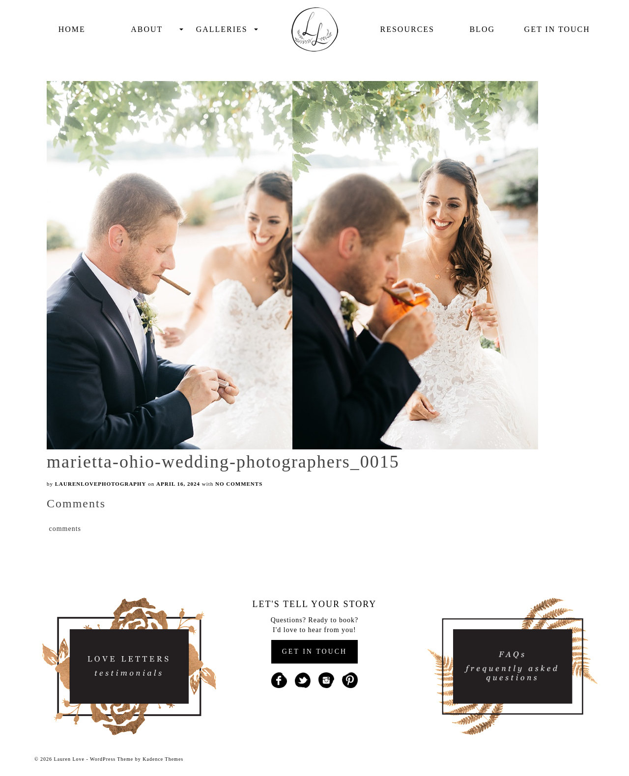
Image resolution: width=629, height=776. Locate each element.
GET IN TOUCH (314, 651)
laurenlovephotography (100, 484)
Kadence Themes (163, 759)
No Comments (238, 484)
